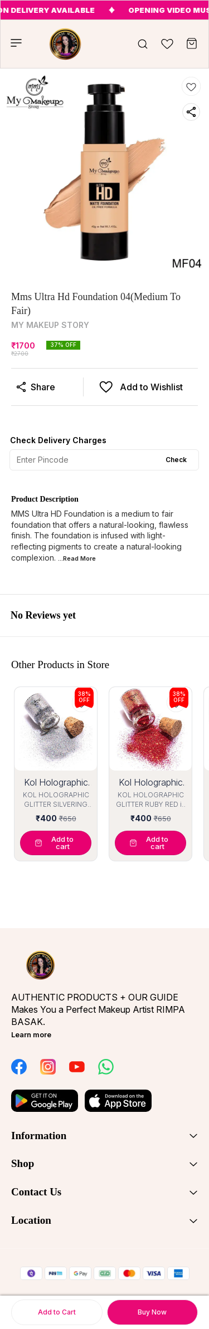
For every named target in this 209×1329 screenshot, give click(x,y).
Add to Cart (57, 1312)
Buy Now (152, 1312)
